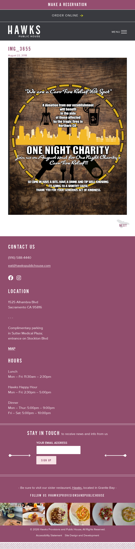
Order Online (65, 15)
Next (123, 225)
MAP (11, 348)
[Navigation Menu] (123, 31)
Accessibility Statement (49, 535)
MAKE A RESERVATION (67, 4)
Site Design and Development (82, 535)
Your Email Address (51, 443)
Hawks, (77, 487)
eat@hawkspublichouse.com (29, 265)
